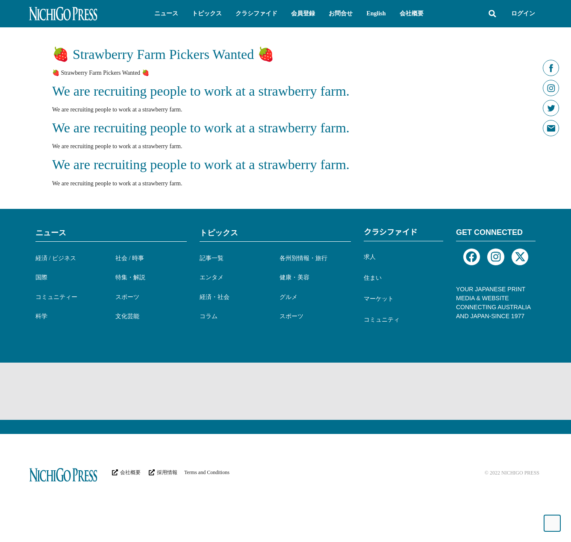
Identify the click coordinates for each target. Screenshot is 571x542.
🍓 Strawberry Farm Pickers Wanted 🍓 (163, 54)
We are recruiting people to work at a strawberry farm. (201, 91)
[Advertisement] (184, 390)
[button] (166, 13)
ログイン (523, 13)
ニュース (50, 233)
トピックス (219, 233)
